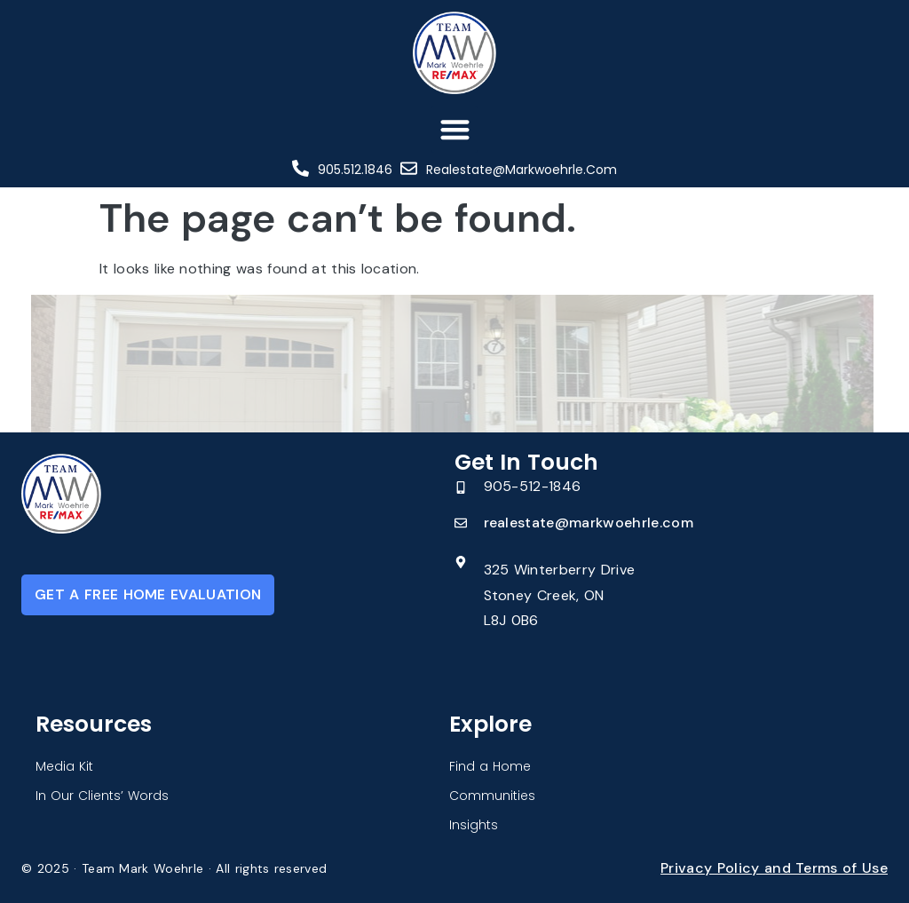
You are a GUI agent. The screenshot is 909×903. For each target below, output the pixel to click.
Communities (492, 795)
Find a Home (490, 766)
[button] (454, 129)
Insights (473, 825)
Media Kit (64, 766)
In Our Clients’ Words (102, 795)
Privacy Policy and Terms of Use (774, 868)
